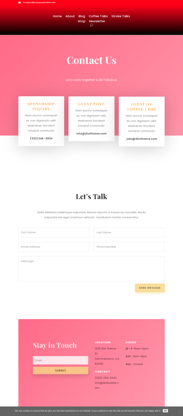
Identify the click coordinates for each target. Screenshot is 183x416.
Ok (165, 410)
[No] (178, 411)
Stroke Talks (120, 16)
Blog (82, 16)
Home (57, 16)
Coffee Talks (98, 16)
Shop (81, 21)
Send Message (150, 287)
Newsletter (97, 21)
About (70, 16)
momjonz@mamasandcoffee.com (39, 2)
